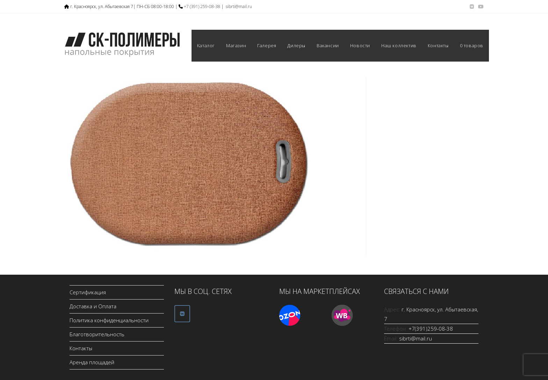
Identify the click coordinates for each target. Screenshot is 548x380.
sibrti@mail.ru (239, 6)
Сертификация (88, 292)
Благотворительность (97, 334)
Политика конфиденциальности (109, 320)
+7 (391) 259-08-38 (202, 6)
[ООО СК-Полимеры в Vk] (182, 313)
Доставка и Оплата (93, 306)
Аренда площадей (92, 362)
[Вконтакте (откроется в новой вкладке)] (472, 6)
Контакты (81, 348)
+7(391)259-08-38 (431, 328)
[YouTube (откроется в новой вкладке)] (480, 6)
